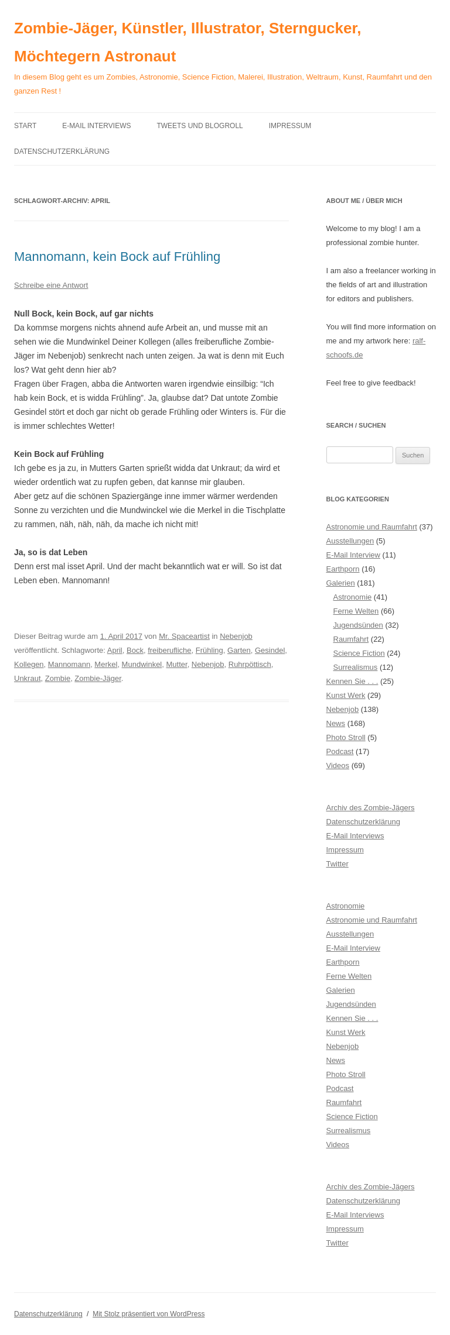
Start (25, 126)
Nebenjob (236, 636)
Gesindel (270, 650)
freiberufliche (169, 650)
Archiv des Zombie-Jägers (370, 807)
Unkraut (27, 678)
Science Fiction (359, 653)
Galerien (340, 583)
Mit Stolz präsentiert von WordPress (148, 1314)
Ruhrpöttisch (250, 664)
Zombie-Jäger (97, 678)
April (114, 650)
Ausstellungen (350, 540)
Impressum (290, 126)
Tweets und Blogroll (199, 126)
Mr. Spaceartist (184, 636)
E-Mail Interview (353, 554)
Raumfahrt (351, 639)
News (336, 723)
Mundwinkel (142, 664)
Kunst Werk (346, 695)
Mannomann (69, 664)
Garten (239, 650)
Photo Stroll (346, 737)
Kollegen (29, 664)
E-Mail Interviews (96, 126)
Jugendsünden (358, 625)
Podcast (340, 751)
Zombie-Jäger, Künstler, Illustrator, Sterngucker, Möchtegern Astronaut (187, 42)
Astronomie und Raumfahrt (371, 526)
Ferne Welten (356, 611)
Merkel (105, 664)
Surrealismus (355, 667)
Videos (338, 765)
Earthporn (343, 569)
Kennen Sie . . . (352, 681)
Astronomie (352, 597)
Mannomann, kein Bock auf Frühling (117, 256)
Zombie (57, 678)
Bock (135, 650)
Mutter (177, 664)
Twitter (337, 863)
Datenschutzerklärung (62, 151)
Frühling (209, 650)
